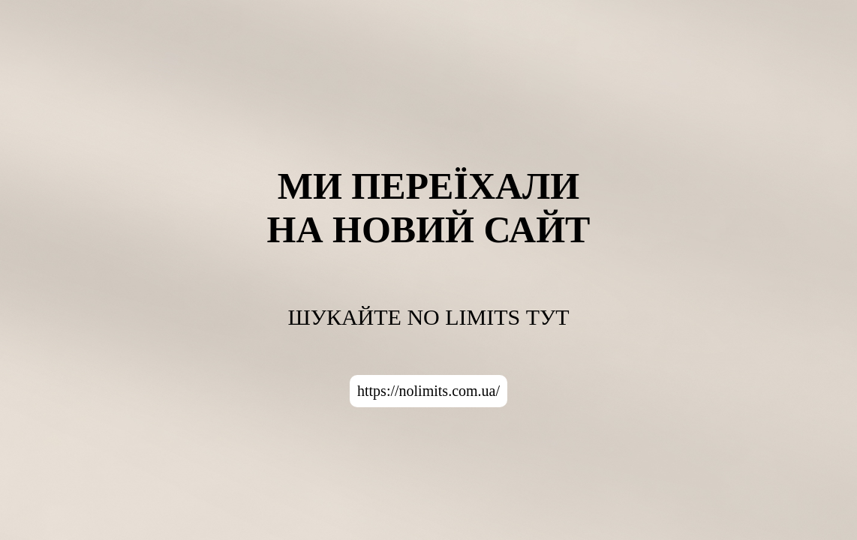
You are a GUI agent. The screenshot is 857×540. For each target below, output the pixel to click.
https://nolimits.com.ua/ (428, 390)
